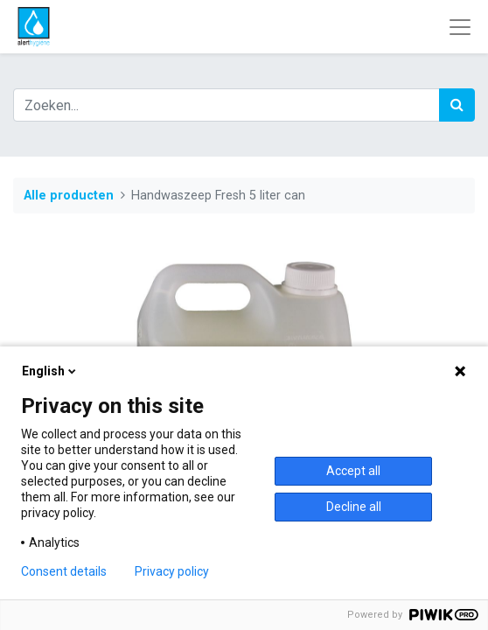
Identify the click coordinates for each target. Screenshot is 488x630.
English (50, 371)
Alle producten (69, 195)
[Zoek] (457, 105)
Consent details (64, 571)
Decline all (353, 507)
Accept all (353, 471)
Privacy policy (172, 571)
